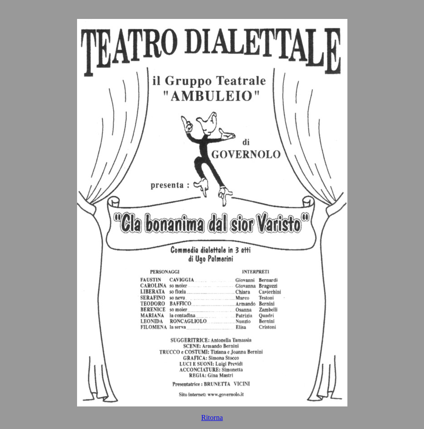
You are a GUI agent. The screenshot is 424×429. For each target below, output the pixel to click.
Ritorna (212, 417)
